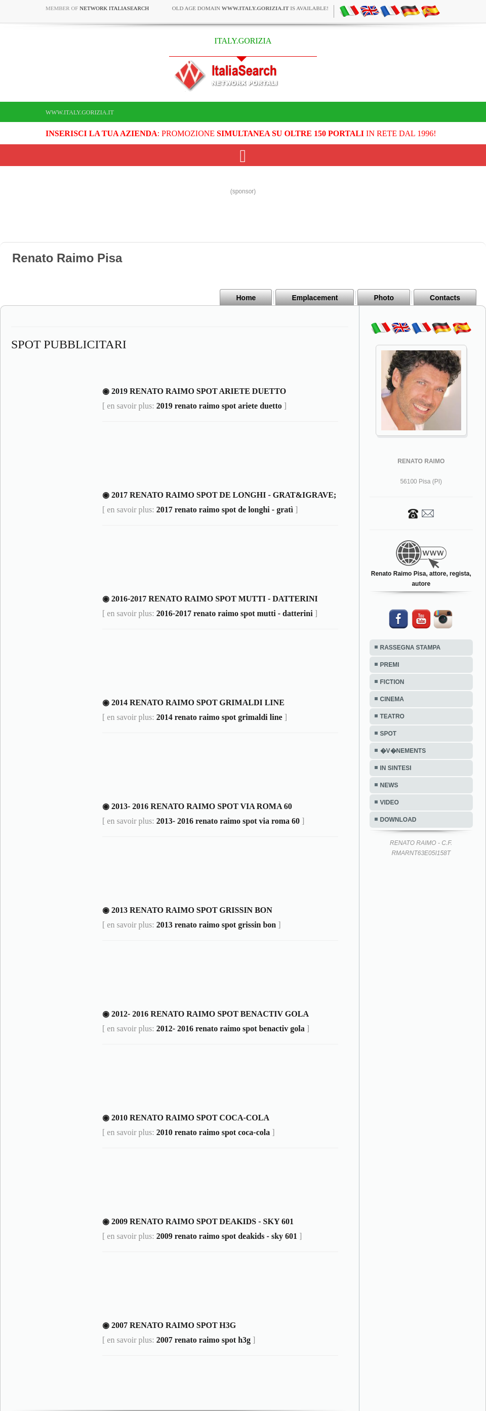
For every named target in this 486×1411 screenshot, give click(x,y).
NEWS (389, 785)
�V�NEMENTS (403, 750)
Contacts (445, 298)
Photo (384, 298)
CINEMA (392, 699)
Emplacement (315, 298)
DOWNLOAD (398, 819)
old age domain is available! (250, 8)
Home (246, 298)
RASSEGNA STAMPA (410, 647)
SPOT (388, 733)
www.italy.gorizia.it (80, 112)
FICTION (392, 682)
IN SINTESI (396, 768)
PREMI (389, 664)
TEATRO (392, 716)
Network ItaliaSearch (114, 8)
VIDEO (389, 802)
